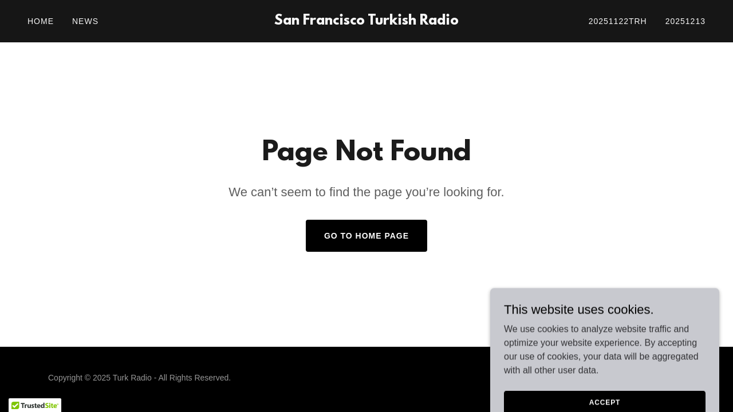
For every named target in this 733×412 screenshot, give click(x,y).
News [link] (85, 21)
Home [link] (40, 21)
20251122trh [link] (618, 21)
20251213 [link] (685, 21)
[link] (367, 21)
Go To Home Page (366, 235)
